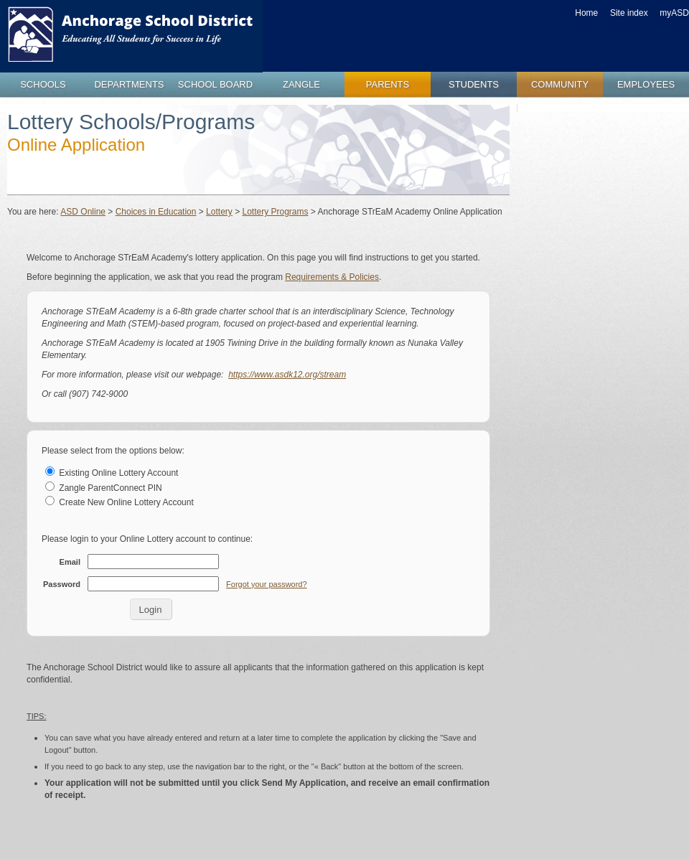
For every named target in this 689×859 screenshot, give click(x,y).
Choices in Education (156, 212)
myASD (674, 13)
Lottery (219, 212)
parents (387, 84)
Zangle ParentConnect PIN (103, 488)
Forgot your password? (266, 584)
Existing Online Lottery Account (111, 473)
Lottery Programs (275, 212)
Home (586, 13)
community (560, 84)
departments (129, 84)
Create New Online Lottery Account (119, 502)
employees (646, 84)
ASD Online (83, 212)
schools (43, 84)
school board (215, 84)
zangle (301, 84)
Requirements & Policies (332, 277)
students (474, 84)
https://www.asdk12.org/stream (287, 375)
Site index (629, 13)
